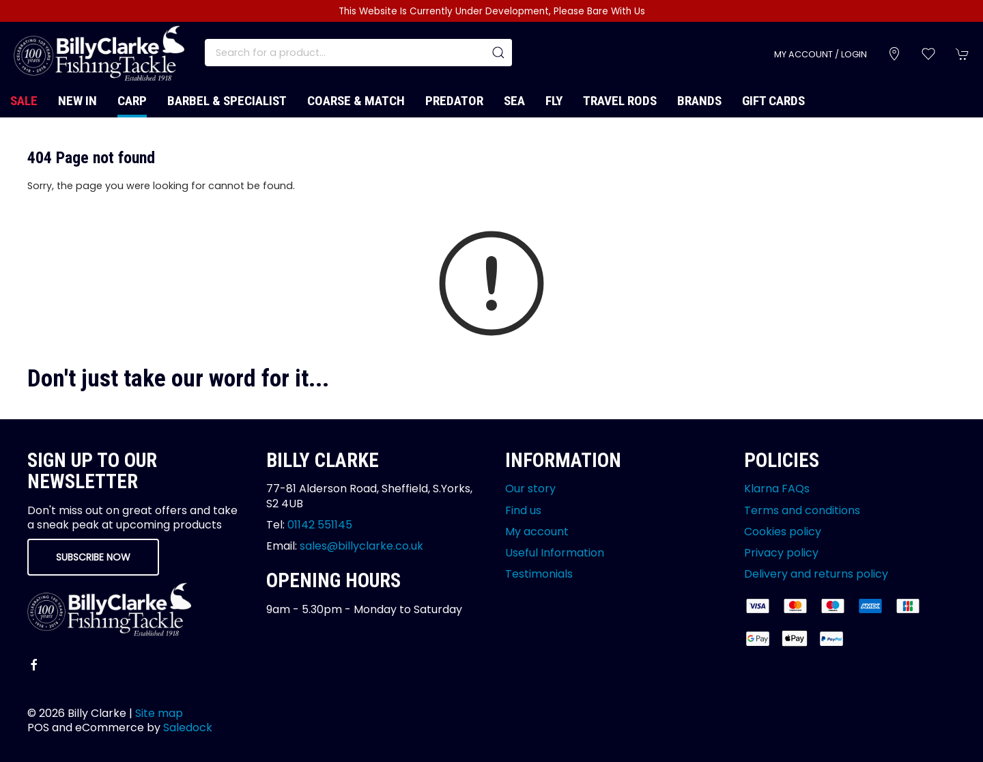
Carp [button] (132, 101)
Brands (699, 101)
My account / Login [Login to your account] (820, 54)
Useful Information (554, 553)
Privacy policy (781, 553)
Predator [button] (454, 101)
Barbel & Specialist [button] (227, 101)
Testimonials (539, 574)
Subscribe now (93, 557)
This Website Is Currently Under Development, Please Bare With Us (492, 11)
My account (537, 531)
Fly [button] (553, 101)
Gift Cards (773, 101)
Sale (24, 101)
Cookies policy (782, 531)
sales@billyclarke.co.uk (361, 546)
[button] (928, 54)
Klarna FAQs (777, 488)
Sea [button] (514, 101)
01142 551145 (319, 525)
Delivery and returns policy (816, 574)
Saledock (187, 727)
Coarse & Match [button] (356, 101)
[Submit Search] (498, 52)
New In (77, 101)
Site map (159, 713)
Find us (523, 510)
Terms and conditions (802, 510)
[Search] (358, 52)
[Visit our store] (894, 54)
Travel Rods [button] (620, 101)
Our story (530, 488)
